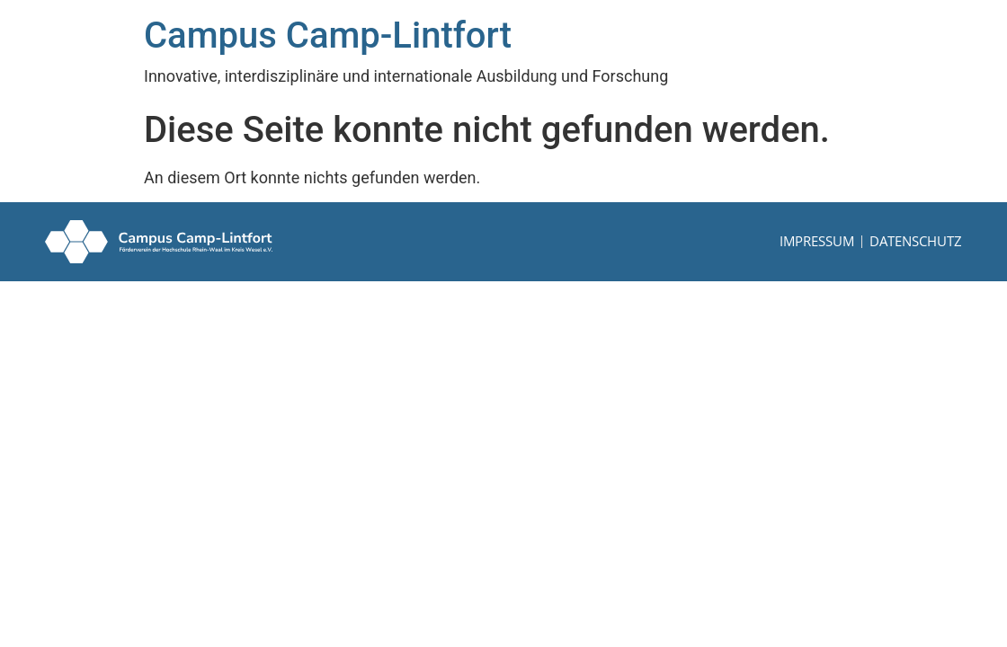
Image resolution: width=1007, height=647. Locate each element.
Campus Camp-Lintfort (328, 35)
